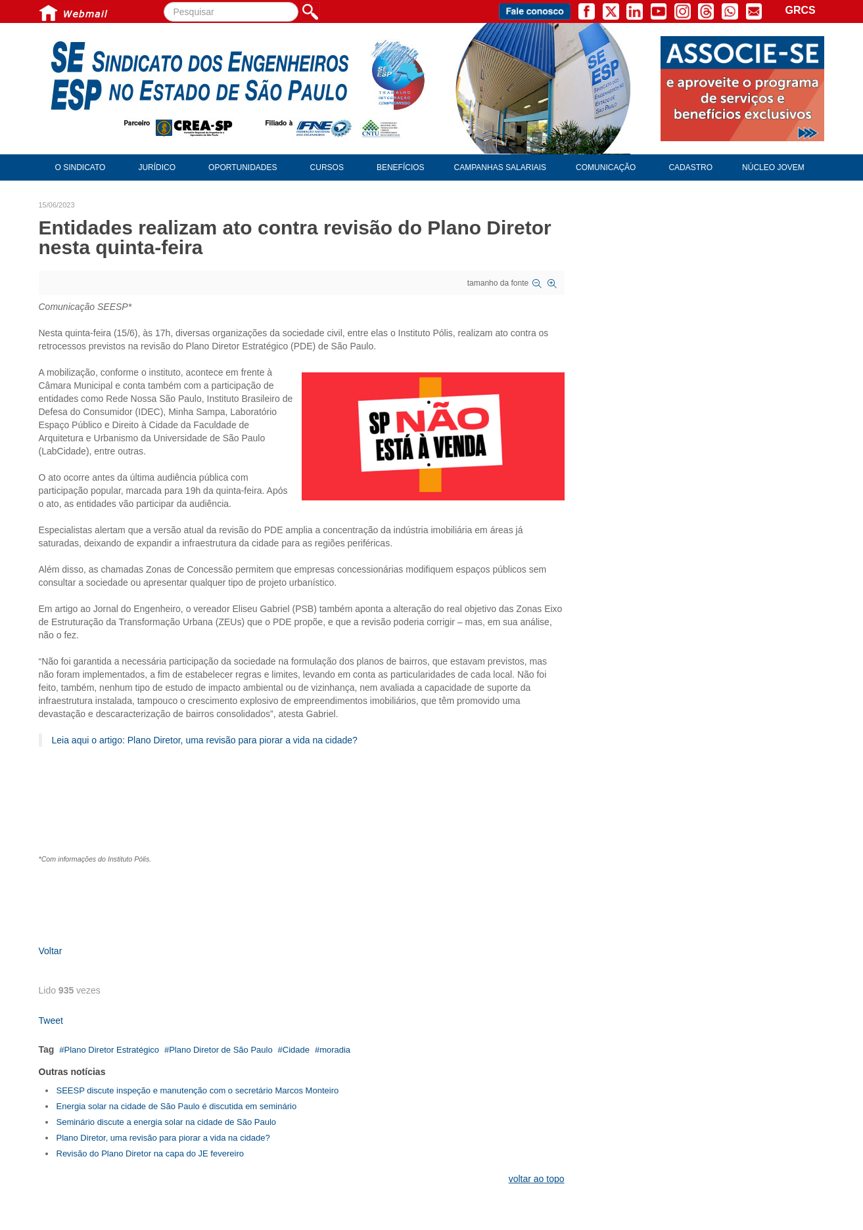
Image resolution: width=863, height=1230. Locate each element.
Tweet (51, 1020)
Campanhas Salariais (500, 167)
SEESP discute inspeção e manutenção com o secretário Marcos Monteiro (198, 1090)
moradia (334, 1050)
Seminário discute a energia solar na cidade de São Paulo (167, 1122)
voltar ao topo (537, 1179)
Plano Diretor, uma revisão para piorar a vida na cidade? (163, 1138)
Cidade (296, 1050)
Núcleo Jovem (773, 167)
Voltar (50, 951)
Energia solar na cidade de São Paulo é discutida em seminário (177, 1106)
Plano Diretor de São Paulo (221, 1050)
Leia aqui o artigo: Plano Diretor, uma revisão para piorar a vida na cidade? (205, 740)
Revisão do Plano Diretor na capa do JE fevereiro (150, 1153)
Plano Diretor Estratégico (111, 1050)
